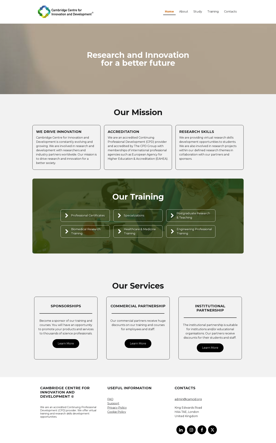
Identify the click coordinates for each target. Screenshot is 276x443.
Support (113, 403)
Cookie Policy (116, 412)
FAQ (110, 399)
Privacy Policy (117, 407)
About (183, 11)
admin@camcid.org (188, 399)
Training (213, 11)
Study (197, 11)
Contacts (230, 11)
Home (169, 11)
